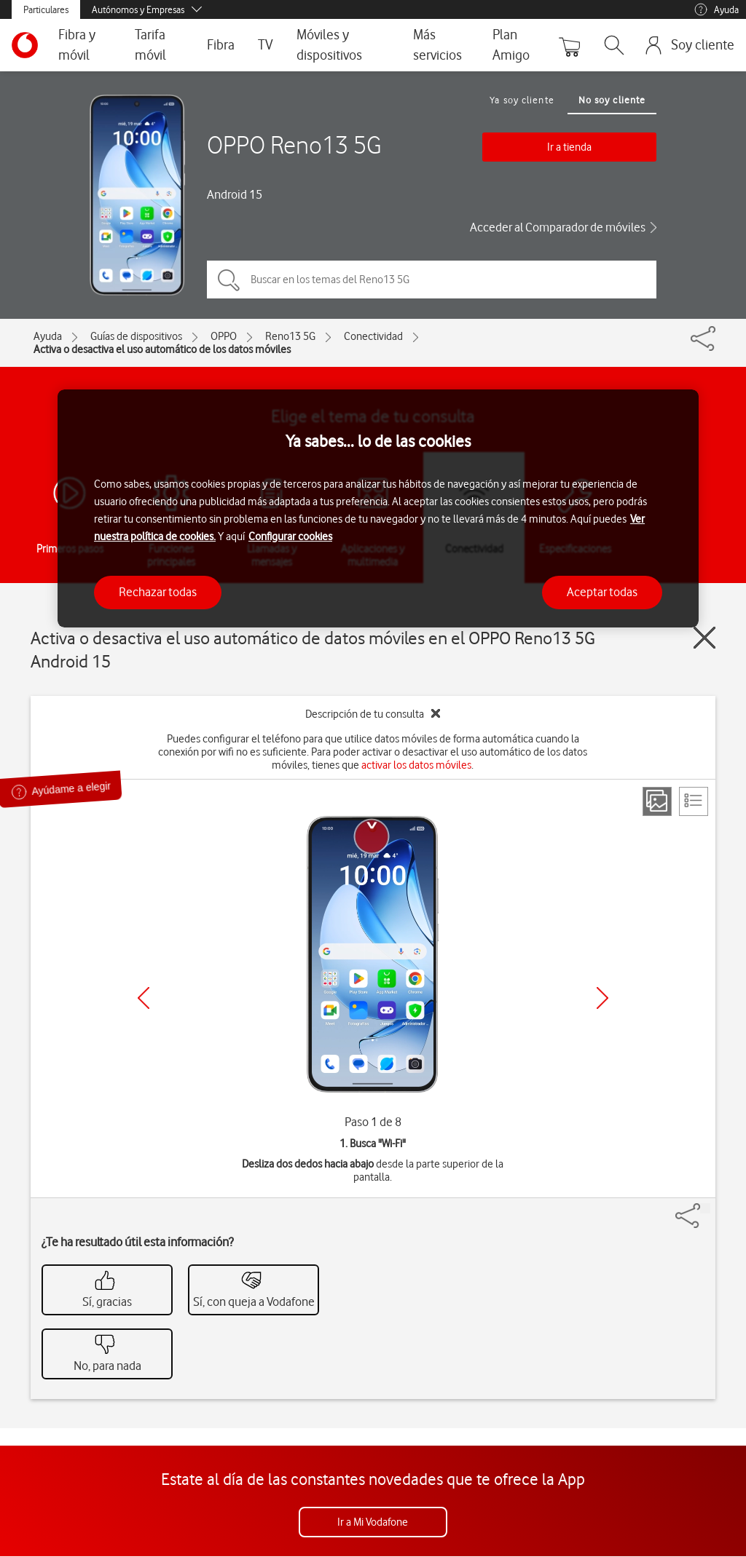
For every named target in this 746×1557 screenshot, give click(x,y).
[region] (378, 508)
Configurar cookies (290, 536)
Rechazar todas (158, 592)
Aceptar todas (602, 592)
